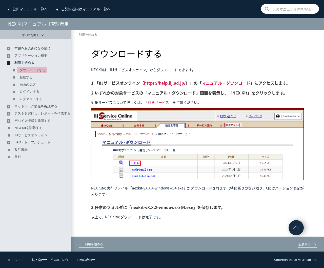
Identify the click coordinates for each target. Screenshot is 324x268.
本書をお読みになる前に (32, 48)
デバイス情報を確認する (32, 121)
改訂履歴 (21, 149)
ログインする (29, 91)
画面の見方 (27, 84)
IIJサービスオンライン (31, 135)
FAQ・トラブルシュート (32, 142)
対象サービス (158, 102)
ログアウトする (31, 99)
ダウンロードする (32, 70)
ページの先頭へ (296, 227)
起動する (26, 77)
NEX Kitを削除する (28, 128)
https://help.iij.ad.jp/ (165, 83)
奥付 (17, 157)
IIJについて (16, 260)
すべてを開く (33, 34)
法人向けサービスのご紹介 (50, 260)
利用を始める (88, 34)
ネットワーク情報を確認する (35, 106)
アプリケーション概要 (30, 56)
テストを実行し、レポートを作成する (42, 113)
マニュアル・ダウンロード (226, 83)
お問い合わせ (86, 260)
